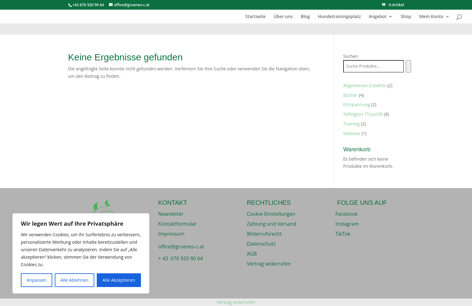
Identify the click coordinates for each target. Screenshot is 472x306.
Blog (305, 16)
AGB (252, 253)
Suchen (350, 56)
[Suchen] (408, 66)
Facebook (346, 213)
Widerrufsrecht (264, 233)
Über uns (282, 16)
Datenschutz (261, 243)
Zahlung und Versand (271, 223)
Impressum (171, 233)
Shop (406, 16)
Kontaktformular (177, 223)
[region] (80, 253)
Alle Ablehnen (74, 280)
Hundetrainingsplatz (339, 16)
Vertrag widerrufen (269, 263)
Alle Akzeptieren (118, 280)
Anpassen (37, 280)
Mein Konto (431, 16)
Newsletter (170, 213)
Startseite (255, 16)
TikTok (342, 233)
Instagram (347, 223)
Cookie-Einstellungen (271, 213)
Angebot (377, 16)
